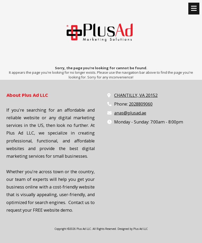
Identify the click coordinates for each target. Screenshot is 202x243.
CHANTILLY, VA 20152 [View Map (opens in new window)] (136, 95)
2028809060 (141, 104)
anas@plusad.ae (130, 113)
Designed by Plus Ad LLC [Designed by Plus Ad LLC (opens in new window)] (133, 229)
